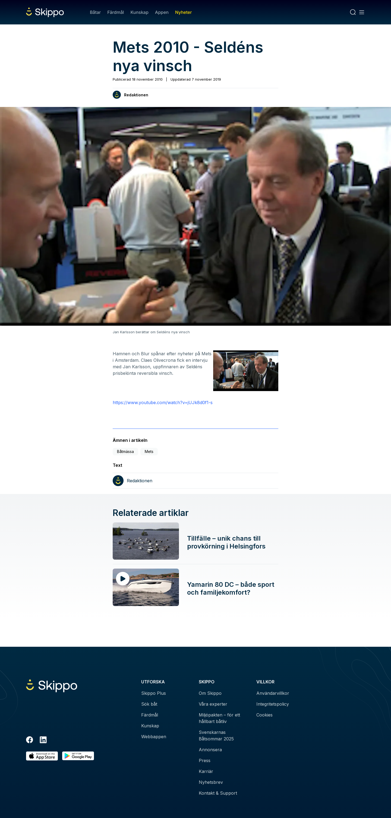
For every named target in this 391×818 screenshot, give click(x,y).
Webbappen (153, 736)
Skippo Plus (153, 693)
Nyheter (183, 12)
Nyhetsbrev (211, 782)
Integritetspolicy (272, 704)
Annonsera (210, 749)
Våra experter (213, 704)
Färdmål (115, 12)
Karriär (206, 771)
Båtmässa (125, 451)
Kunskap (140, 12)
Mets (149, 451)
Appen (162, 12)
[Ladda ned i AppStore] (42, 756)
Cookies (264, 715)
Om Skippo (210, 693)
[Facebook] (29, 740)
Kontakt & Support (218, 793)
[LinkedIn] (43, 740)
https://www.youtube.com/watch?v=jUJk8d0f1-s (163, 402)
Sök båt (149, 704)
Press (204, 760)
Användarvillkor (272, 693)
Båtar (95, 12)
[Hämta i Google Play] (78, 756)
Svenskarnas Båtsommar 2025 (216, 735)
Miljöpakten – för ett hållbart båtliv (219, 718)
